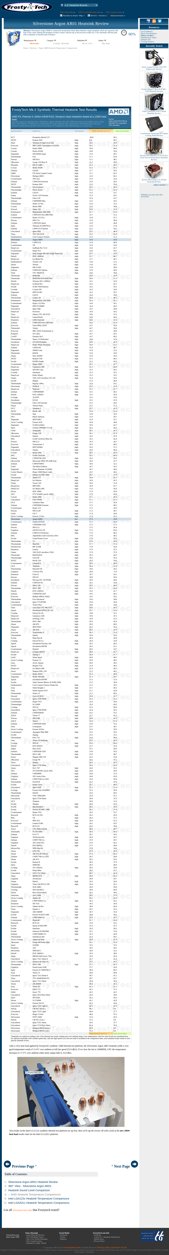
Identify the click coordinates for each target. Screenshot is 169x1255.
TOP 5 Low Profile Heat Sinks (90, 12)
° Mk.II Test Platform (148, 33)
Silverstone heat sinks (22, 1210)
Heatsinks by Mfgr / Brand (36, 1243)
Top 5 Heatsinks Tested (34, 1237)
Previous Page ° (20, 1166)
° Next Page (125, 1166)
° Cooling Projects (147, 42)
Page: (41, 48)
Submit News (99, 1239)
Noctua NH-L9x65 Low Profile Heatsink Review (154, 180)
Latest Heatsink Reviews (35, 1235)
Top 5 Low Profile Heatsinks (36, 1239)
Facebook (63, 1235)
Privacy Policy (99, 1241)
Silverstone (34, 43)
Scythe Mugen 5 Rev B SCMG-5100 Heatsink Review (154, 89)
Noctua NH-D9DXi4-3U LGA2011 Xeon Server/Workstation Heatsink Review (154, 157)
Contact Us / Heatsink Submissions (107, 1237)
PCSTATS (145, 197)
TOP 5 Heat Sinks (67, 12)
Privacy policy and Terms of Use (112, 1247)
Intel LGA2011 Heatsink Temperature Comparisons (38, 1202)
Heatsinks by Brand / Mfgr (74, 16)
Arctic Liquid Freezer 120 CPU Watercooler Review (154, 67)
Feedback (97, 1235)
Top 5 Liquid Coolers (34, 1241)
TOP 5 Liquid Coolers (115, 12)
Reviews (33, 48)
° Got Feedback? (146, 31)
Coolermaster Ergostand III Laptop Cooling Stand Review (154, 133)
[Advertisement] (71, 75)
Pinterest (63, 1239)
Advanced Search (117, 16)
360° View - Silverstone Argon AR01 (29, 1186)
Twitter (62, 1237)
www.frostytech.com (71, 1247)
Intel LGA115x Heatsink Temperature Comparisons (38, 1198)
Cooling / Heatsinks (61, 43)
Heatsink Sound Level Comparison (29, 1190)
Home (25, 48)
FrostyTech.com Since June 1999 (12, 1236)
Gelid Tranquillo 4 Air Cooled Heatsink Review (154, 111)
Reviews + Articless (99, 16)
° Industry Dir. (145, 40)
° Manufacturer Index (148, 38)
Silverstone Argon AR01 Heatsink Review (71, 23)
